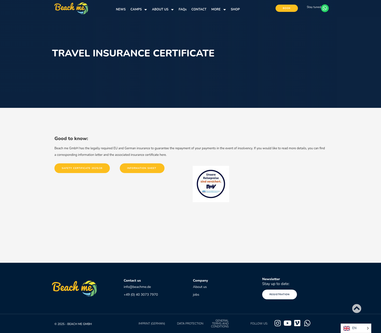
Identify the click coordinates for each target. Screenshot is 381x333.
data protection (190, 323)
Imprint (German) (152, 323)
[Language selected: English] (356, 328)
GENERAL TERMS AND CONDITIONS (220, 323)
